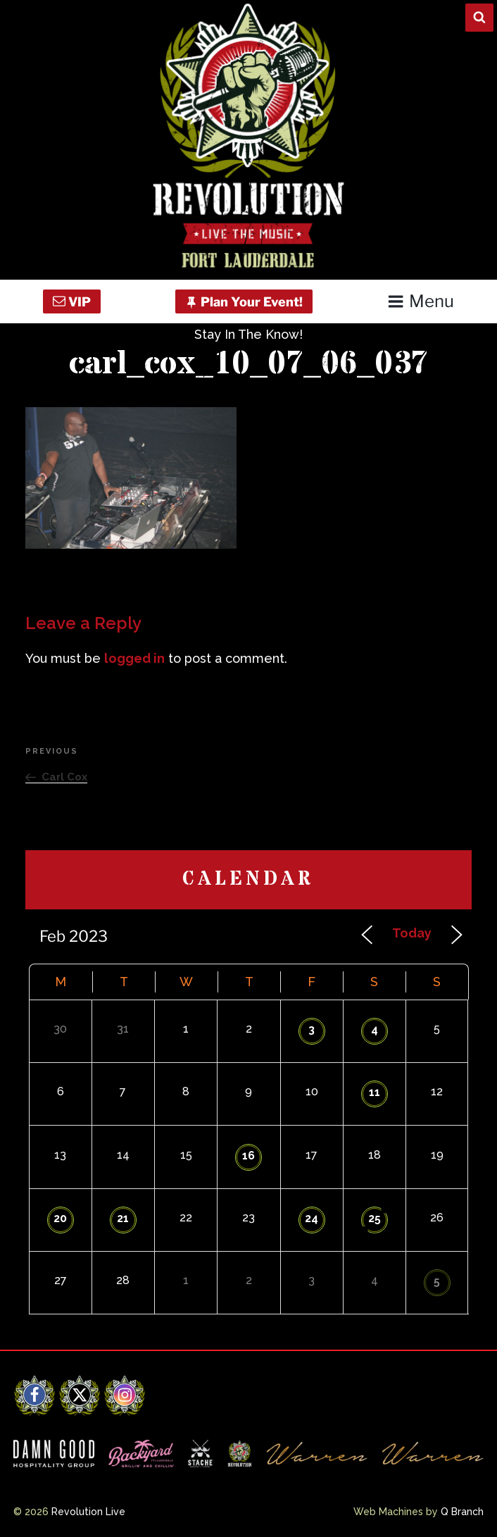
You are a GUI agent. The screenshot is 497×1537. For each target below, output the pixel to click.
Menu (420, 301)
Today (412, 933)
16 (248, 1155)
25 (374, 1218)
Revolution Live (88, 1511)
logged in (134, 658)
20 (60, 1218)
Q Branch (462, 1511)
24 (311, 1218)
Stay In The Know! (248, 334)
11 (374, 1092)
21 (123, 1218)
